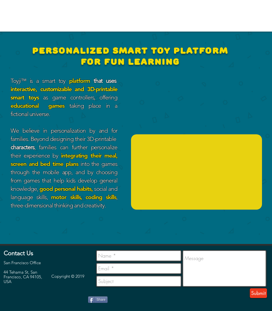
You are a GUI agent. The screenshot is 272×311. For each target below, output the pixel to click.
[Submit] (258, 293)
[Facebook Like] (15, 297)
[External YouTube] (196, 172)
